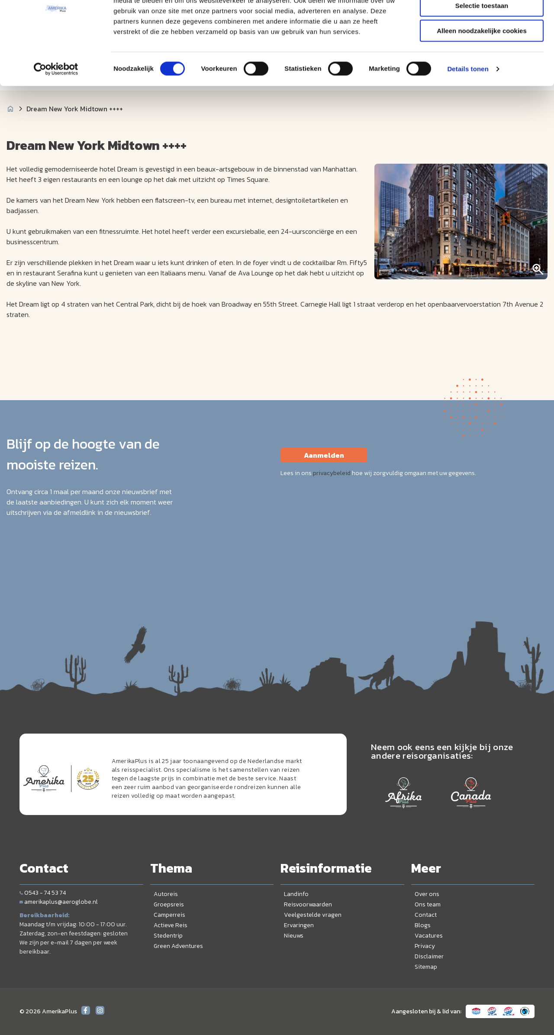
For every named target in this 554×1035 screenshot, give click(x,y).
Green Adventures (178, 946)
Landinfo (296, 894)
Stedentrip (168, 935)
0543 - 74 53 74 (42, 892)
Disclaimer (429, 956)
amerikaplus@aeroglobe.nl (58, 901)
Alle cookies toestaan (481, 21)
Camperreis (169, 914)
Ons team (428, 904)
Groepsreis (169, 904)
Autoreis (166, 894)
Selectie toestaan (482, 47)
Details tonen (467, 110)
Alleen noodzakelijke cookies (482, 72)
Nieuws (293, 935)
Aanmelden (324, 455)
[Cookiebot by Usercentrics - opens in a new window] (56, 110)
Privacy (425, 946)
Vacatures (429, 935)
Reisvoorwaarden (308, 904)
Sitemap (426, 966)
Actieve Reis (170, 925)
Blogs (423, 925)
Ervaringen (299, 925)
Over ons (427, 894)
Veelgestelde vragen (312, 914)
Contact (426, 914)
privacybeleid (332, 473)
